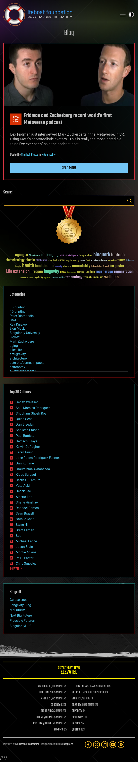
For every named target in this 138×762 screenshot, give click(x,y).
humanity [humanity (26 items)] (58, 266)
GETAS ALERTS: (79, 692)
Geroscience (18, 600)
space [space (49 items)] (47, 277)
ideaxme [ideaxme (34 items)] (67, 266)
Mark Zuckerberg (22, 341)
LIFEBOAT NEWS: (80, 686)
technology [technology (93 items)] (74, 277)
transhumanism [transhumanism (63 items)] (93, 277)
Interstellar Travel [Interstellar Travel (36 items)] (100, 266)
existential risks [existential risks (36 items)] (99, 260)
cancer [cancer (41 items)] (61, 260)
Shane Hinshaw (27, 502)
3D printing (18, 307)
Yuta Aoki (23, 486)
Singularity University (25, 333)
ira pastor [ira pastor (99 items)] (117, 266)
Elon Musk (17, 328)
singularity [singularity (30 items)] (38, 277)
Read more (69, 168)
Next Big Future (21, 615)
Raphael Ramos (27, 508)
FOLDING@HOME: (44, 717)
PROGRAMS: (78, 717)
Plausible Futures (22, 621)
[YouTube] (113, 744)
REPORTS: (77, 711)
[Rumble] (121, 744)
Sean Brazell (25, 513)
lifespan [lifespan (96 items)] (37, 271)
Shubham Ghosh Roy (31, 413)
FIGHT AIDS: (47, 711)
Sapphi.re (68, 744)
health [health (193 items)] (28, 266)
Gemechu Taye (26, 441)
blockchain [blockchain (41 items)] (41, 260)
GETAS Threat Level (69, 671)
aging (14, 346)
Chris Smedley (26, 563)
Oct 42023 (16, 119)
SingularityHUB (21, 626)
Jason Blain (24, 547)
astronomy (17, 367)
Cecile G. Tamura (28, 480)
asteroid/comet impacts (27, 363)
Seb (18, 536)
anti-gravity (18, 354)
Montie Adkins (26, 552)
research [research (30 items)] (24, 277)
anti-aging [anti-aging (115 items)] (50, 255)
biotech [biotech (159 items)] (118, 255)
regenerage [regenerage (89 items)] (104, 272)
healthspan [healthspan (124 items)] (44, 266)
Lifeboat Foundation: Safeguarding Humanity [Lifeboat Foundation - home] (58, 14)
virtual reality (48, 154)
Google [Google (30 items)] (18, 266)
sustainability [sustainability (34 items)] (58, 277)
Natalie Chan (25, 519)
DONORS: (55, 705)
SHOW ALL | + (16, 569)
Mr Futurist (17, 610)
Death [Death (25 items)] (88, 261)
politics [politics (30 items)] (80, 272)
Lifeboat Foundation (29, 744)
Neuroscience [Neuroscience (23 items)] (71, 272)
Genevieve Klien (27, 402)
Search (129, 201)
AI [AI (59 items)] (26, 255)
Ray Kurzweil (19, 324)
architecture (18, 358)
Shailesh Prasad (29, 154)
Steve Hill (22, 525)
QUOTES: (76, 729)
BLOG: (75, 698)
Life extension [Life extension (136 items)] (17, 271)
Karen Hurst (24, 452)
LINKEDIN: (44, 692)
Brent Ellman (25, 530)
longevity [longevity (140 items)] (51, 271)
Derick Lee (23, 491)
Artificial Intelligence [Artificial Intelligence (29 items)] (69, 255)
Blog (69, 33)
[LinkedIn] (104, 744)
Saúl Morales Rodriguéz (33, 408)
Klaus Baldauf (26, 475)
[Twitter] (96, 744)
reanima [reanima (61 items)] (90, 272)
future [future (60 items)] (121, 260)
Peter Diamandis (22, 316)
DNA (13, 320)
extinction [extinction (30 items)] (112, 260)
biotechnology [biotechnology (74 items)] (15, 260)
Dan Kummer (25, 463)
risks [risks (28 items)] (31, 277)
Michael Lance (26, 541)
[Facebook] (88, 744)
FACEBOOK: (42, 686)
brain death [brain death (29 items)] (52, 260)
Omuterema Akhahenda (33, 469)
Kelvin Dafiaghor (28, 447)
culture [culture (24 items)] (82, 261)
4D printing (18, 312)
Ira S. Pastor (24, 558)
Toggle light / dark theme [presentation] (131, 14)
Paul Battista (25, 436)
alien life (16, 350)
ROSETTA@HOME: (42, 723)
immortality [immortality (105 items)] (81, 265)
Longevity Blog (20, 605)
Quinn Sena (24, 419)
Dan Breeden (25, 424)
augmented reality (23, 371)
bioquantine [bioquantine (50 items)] (85, 255)
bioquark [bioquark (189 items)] (101, 255)
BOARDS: (76, 705)
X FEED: (45, 698)
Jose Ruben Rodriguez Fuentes (38, 458)
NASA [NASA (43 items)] (63, 272)
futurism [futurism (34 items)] (130, 260)
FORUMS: (58, 729)
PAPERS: (76, 723)
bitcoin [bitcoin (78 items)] (30, 260)
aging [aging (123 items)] (19, 255)
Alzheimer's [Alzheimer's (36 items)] (34, 255)
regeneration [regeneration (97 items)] (123, 271)
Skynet (14, 337)
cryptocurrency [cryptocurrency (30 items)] (72, 260)
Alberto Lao (24, 497)
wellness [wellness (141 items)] (111, 277)
